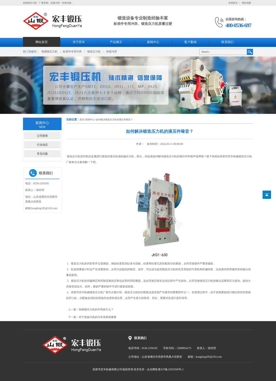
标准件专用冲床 (72, 51)
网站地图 (246, 3)
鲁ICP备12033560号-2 (170, 369)
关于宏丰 (79, 42)
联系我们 (227, 42)
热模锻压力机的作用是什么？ (96, 309)
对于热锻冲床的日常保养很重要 (97, 317)
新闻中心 (153, 42)
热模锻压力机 (49, 51)
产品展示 (116, 42)
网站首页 (41, 42)
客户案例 (190, 42)
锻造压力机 (94, 51)
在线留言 (233, 3)
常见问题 (42, 153)
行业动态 (42, 144)
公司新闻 (42, 135)
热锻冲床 (111, 51)
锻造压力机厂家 (99, 292)
